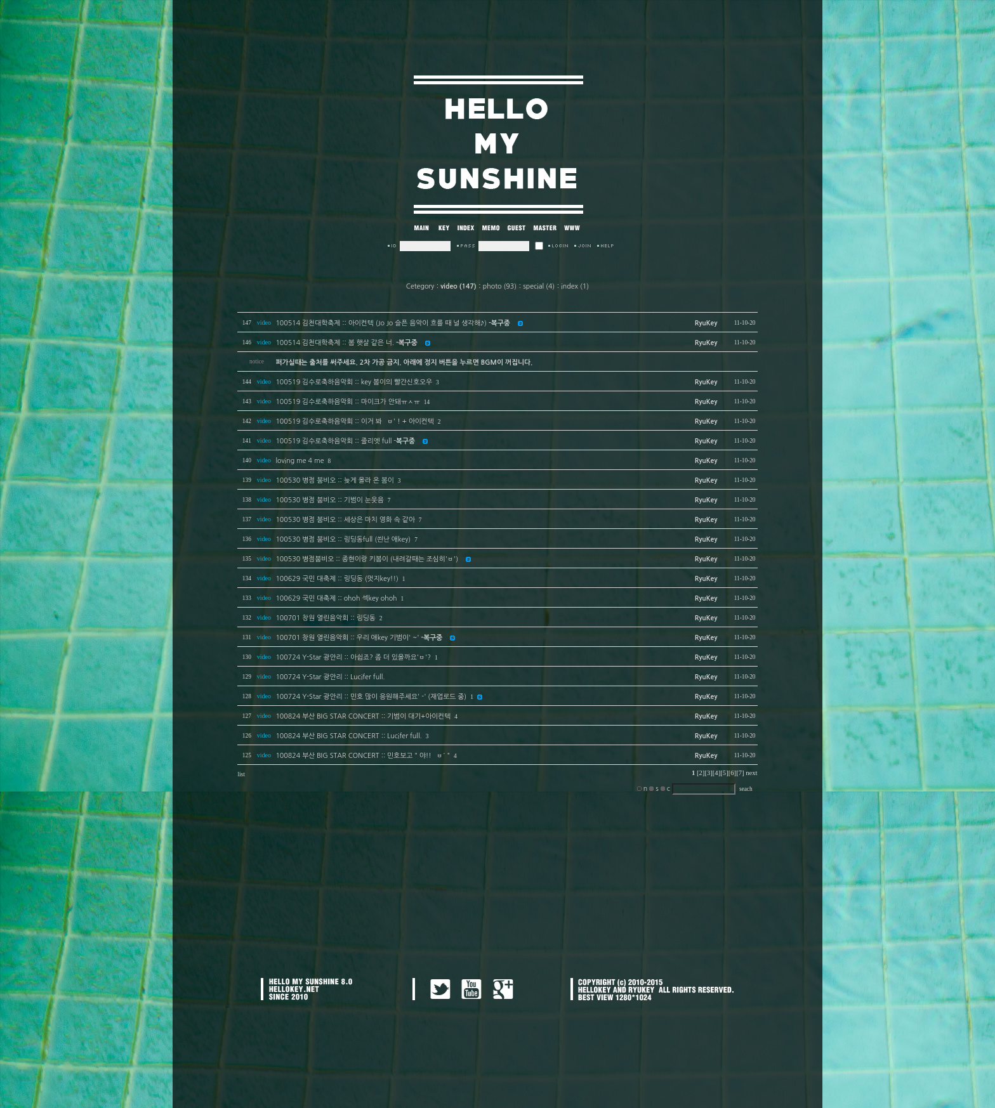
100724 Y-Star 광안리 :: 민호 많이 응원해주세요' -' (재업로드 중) (370, 696)
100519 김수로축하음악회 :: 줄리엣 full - (345, 441)
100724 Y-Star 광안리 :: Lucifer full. (330, 677)
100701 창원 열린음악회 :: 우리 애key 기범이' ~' (358, 637)
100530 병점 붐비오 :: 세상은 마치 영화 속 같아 (344, 519)
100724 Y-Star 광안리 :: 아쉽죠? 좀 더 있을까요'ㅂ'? (353, 657)
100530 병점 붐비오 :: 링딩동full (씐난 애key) (343, 539)
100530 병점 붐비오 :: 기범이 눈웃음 (329, 500)
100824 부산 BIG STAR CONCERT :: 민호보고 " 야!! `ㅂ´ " (362, 755)
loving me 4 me (299, 460)
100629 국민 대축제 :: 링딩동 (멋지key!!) (336, 578)
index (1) (575, 286)
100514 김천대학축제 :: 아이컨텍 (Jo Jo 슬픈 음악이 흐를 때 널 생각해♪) (392, 323)
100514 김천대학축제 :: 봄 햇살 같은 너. (346, 342)
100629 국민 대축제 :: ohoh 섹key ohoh (336, 598)
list (240, 774)
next (751, 772)
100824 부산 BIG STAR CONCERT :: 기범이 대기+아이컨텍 (363, 716)
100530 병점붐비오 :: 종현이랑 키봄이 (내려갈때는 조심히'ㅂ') (366, 559)
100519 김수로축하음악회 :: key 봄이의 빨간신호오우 (353, 382)
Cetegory (420, 286)
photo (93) (500, 286)
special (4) (539, 286)
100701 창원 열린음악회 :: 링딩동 (325, 618)
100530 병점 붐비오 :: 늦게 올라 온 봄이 (334, 480)
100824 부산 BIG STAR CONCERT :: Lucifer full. (348, 736)
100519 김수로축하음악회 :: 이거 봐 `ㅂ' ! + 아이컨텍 (354, 421)
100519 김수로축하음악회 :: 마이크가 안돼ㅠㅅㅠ (347, 401)
